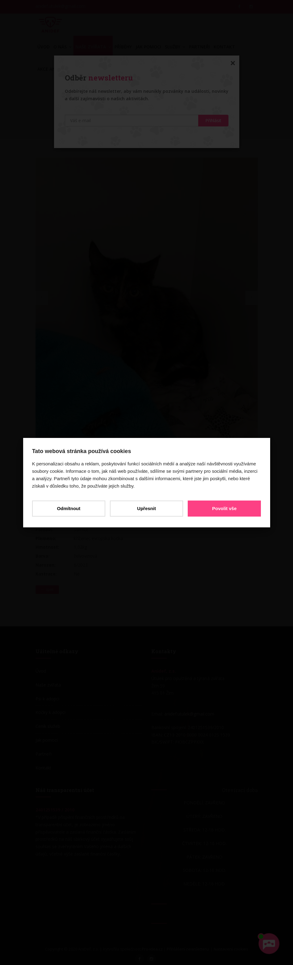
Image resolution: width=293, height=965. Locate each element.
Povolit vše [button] (224, 508)
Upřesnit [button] (146, 508)
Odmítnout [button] (69, 508)
